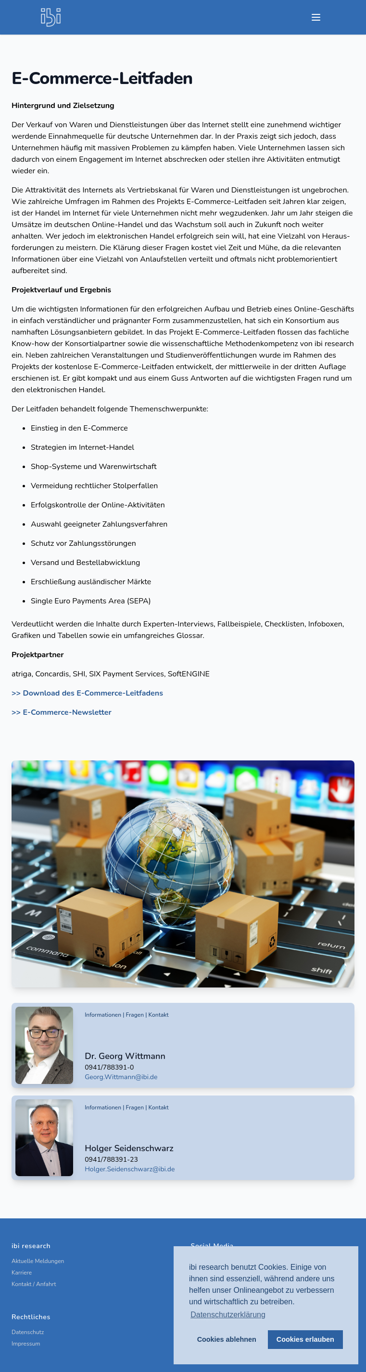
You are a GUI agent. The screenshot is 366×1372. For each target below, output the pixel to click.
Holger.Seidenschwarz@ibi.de (130, 1169)
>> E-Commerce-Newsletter (62, 712)
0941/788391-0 (109, 1067)
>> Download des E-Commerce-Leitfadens (87, 693)
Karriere (22, 1272)
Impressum (26, 1344)
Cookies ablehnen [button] (226, 1339)
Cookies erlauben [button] (305, 1339)
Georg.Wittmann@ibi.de (121, 1077)
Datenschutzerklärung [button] (227, 1315)
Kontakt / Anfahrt (34, 1284)
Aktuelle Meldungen (38, 1261)
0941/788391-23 (111, 1159)
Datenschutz (28, 1332)
